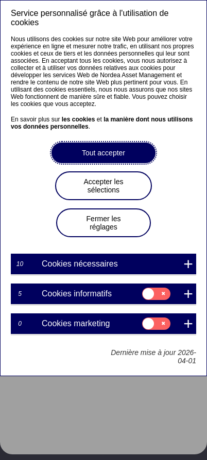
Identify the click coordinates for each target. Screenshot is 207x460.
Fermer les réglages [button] (104, 223)
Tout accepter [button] (103, 153)
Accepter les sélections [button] (103, 186)
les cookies (78, 119)
